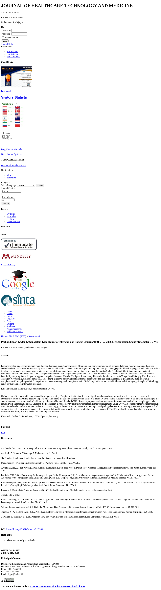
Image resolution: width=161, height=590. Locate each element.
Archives (11, 326)
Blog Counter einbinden (12, 149)
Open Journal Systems (11, 154)
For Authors (12, 54)
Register (10, 318)
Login (9, 316)
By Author (11, 216)
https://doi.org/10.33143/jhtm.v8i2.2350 (24, 529)
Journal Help (7, 44)
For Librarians (13, 56)
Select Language (8, 185)
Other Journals (13, 221)
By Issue (11, 214)
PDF (3, 432)
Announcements (14, 329)
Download (6, 91)
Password (6, 34)
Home (9, 311)
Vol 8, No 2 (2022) (17, 336)
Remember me (11, 37)
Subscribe (11, 177)
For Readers (12, 51)
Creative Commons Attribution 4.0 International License (57, 586)
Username (6, 30)
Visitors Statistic (14, 97)
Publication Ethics (15, 331)
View (9, 175)
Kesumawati (34, 336)
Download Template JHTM (13, 165)
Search (10, 321)
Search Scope (8, 198)
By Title (10, 219)
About (9, 313)
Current (10, 324)
